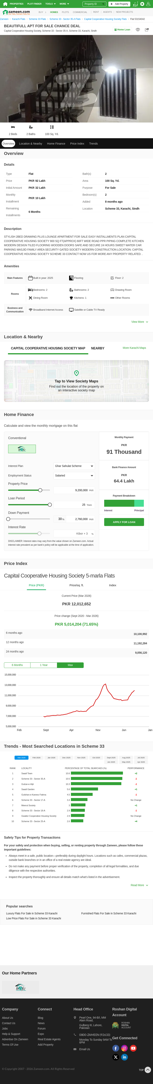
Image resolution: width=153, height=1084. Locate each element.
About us (7, 1017)
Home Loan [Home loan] (122, 29)
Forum (42, 1028)
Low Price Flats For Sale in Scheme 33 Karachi (33, 918)
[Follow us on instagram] (125, 1051)
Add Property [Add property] (45, 1044)
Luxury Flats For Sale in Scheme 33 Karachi (31, 913)
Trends (93, 143)
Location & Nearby (30, 143)
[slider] (40, 490)
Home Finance (56, 143)
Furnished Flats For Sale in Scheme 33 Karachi (108, 913)
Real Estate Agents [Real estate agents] (49, 1039)
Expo (41, 1033)
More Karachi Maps (134, 347)
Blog (40, 1017)
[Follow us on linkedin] (125, 1060)
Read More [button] (139, 885)
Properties (16, 4)
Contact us (8, 1023)
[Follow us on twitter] (116, 1060)
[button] (74, 466)
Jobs (5, 1028)
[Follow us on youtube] (134, 1051)
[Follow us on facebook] (116, 1051)
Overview (8, 143)
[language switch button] (135, 4)
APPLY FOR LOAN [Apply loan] (124, 522)
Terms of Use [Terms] (10, 1044)
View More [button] (139, 321)
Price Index (77, 143)
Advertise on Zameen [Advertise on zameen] (15, 1039)
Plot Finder (34, 4)
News (41, 1023)
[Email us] (93, 1050)
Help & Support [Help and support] (11, 1033)
